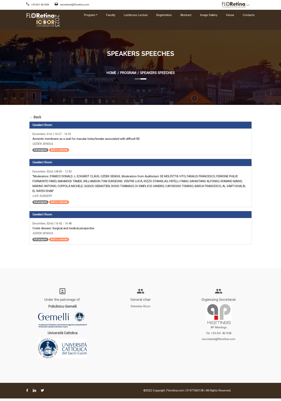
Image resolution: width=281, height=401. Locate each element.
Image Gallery (208, 15)
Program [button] (89, 15)
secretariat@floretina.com (72, 4)
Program (128, 73)
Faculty (110, 15)
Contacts (249, 15)
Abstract (185, 15)
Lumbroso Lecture (136, 15)
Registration (164, 15)
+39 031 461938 (40, 4)
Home (111, 73)
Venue (230, 15)
